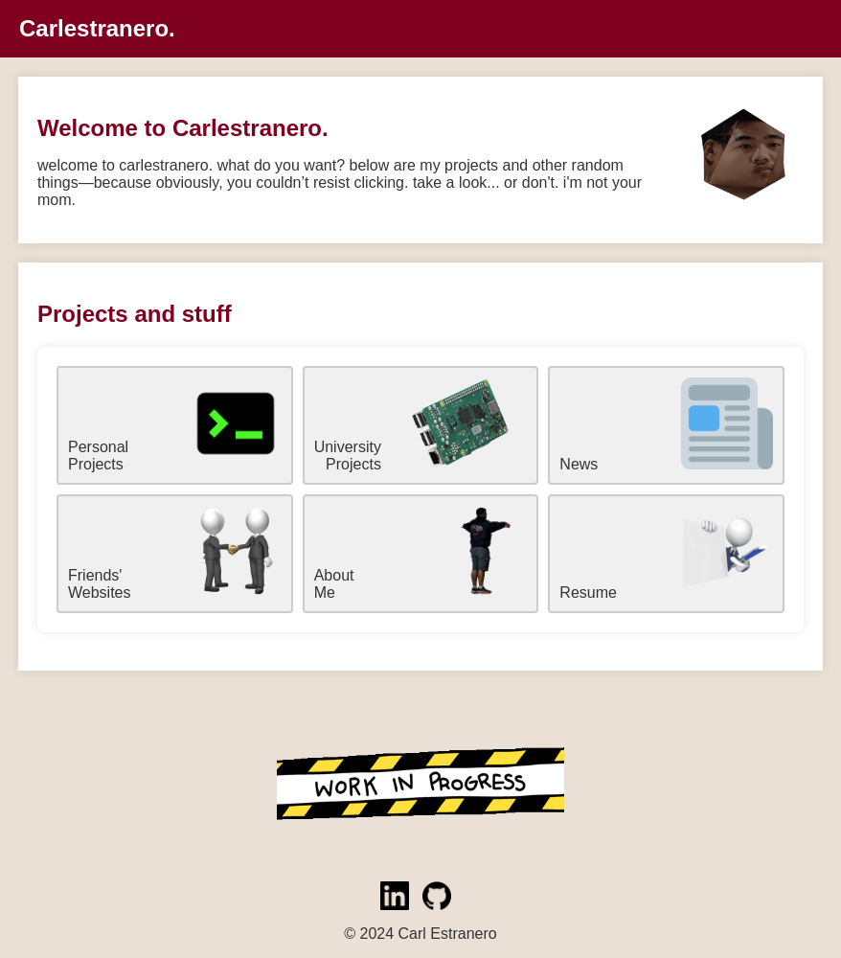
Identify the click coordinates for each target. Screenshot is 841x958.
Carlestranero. (97, 28)
